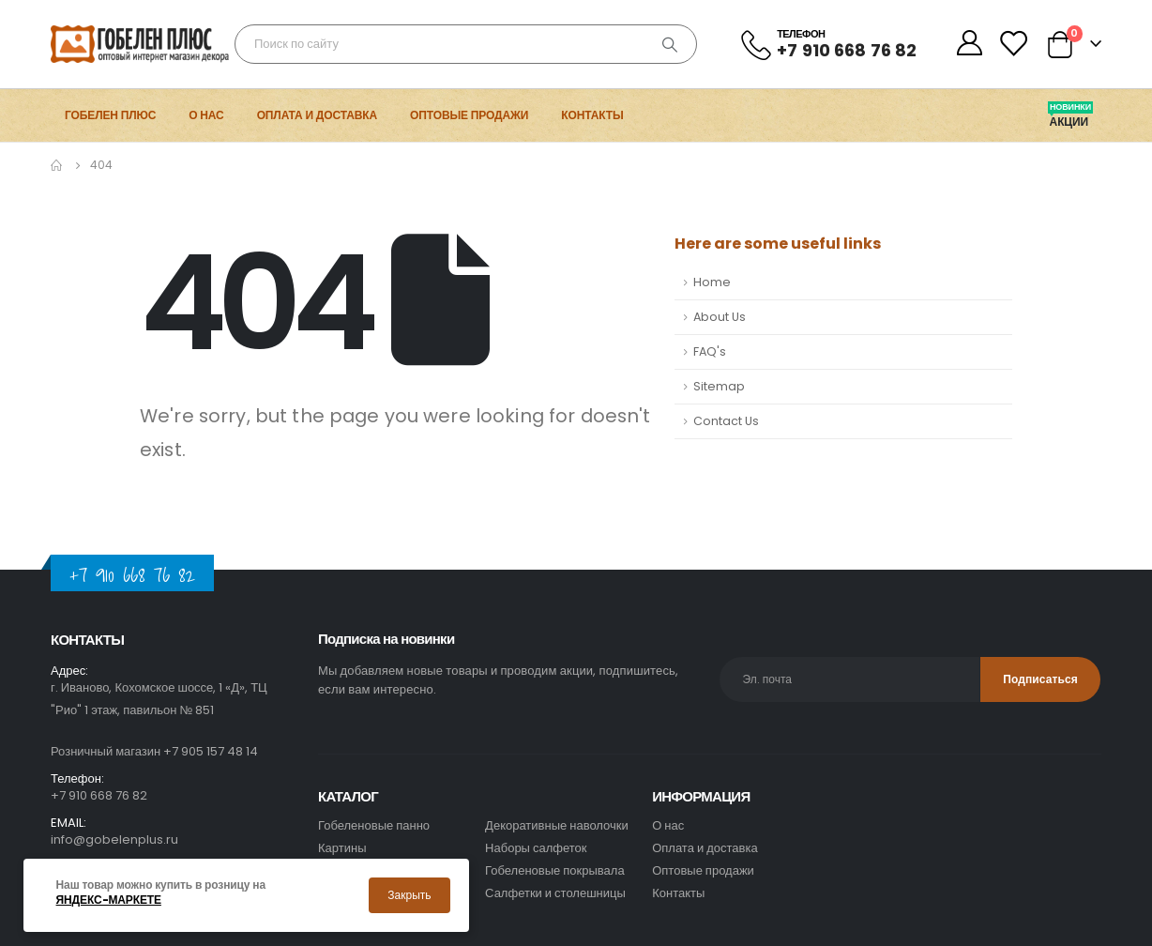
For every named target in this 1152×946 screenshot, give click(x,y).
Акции (1070, 122)
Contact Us (726, 421)
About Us (719, 317)
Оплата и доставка (317, 115)
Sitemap (719, 386)
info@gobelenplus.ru (114, 839)
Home (712, 282)
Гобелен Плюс (110, 115)
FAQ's (709, 351)
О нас (206, 115)
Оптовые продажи (469, 115)
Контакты (592, 115)
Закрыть (409, 895)
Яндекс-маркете (108, 900)
